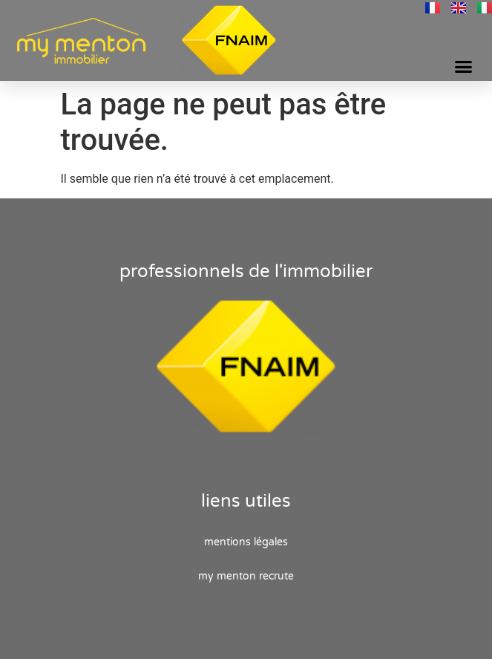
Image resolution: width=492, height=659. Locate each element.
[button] (463, 67)
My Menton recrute (246, 576)
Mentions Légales (246, 542)
